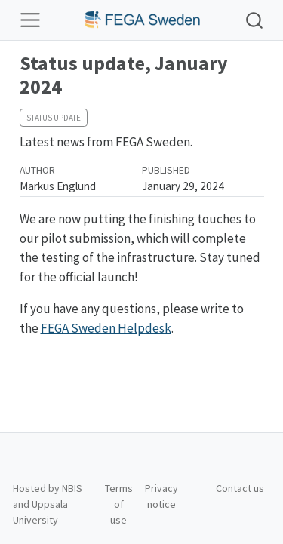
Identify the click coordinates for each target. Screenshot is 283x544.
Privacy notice (161, 496)
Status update (53, 117)
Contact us (240, 488)
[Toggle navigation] (30, 20)
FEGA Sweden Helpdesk (106, 328)
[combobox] (255, 20)
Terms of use (119, 504)
